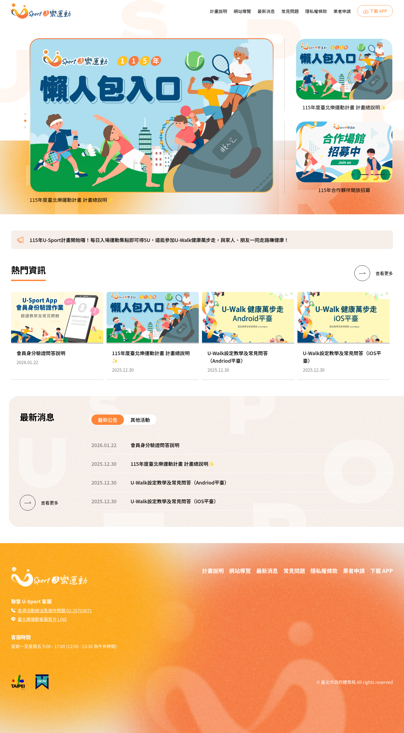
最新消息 (266, 11)
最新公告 (107, 419)
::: (205, 8)
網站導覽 (242, 11)
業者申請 (342, 11)
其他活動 (140, 419)
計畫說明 (218, 11)
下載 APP (375, 11)
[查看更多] (373, 273)
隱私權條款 (316, 11)
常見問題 (290, 11)
